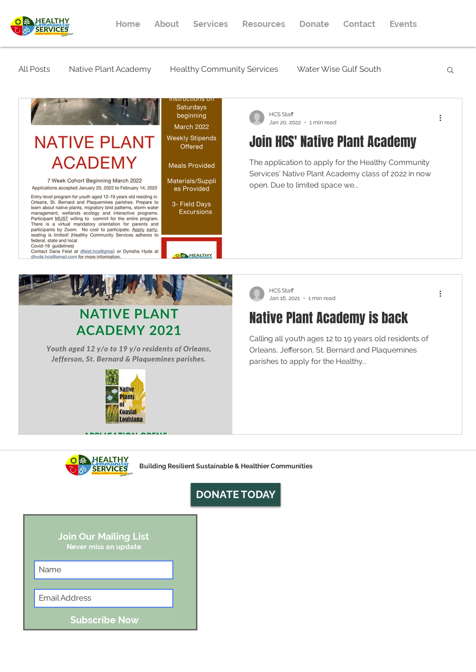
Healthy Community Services (224, 69)
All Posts (34, 69)
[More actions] (443, 117)
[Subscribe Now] (104, 620)
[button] (450, 71)
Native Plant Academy (110, 69)
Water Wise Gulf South (339, 69)
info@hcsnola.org (373, 667)
